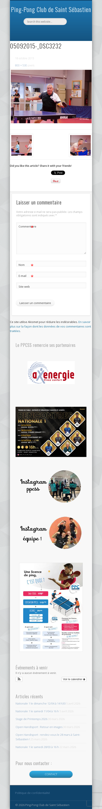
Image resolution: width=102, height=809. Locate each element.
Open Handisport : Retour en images (39, 727)
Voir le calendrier (74, 679)
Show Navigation (76, 30)
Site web (24, 286)
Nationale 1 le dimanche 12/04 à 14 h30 (40, 703)
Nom (26, 265)
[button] (19, 679)
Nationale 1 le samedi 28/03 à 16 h (37, 747)
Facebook (50, 32)
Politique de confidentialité (32, 793)
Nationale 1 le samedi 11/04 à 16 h (37, 711)
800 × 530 (21, 65)
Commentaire (26, 226)
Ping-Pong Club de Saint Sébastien (51, 9)
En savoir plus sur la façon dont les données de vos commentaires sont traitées (50, 326)
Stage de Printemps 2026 (31, 719)
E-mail (26, 276)
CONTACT (51, 774)
